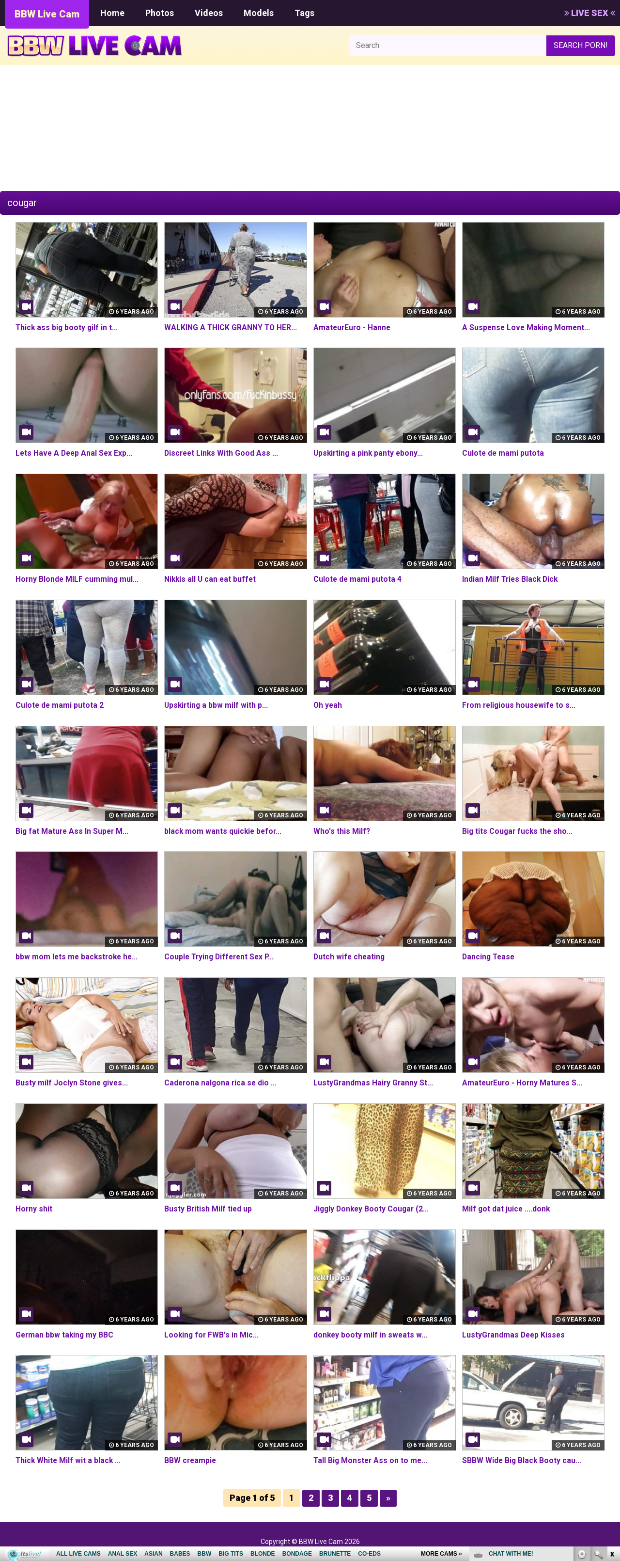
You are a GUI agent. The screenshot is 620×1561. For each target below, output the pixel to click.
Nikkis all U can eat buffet (211, 579)
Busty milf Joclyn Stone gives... (72, 1082)
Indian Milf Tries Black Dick (511, 579)
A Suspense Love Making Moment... (527, 327)
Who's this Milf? (342, 831)
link (611, 1409)
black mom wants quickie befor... (224, 831)
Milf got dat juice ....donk (506, 1208)
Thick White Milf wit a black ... (69, 1460)
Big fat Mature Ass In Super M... (73, 831)
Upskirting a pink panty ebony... (369, 453)
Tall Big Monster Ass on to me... (371, 1460)
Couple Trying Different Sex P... (221, 956)
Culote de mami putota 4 (358, 579)
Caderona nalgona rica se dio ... (221, 1082)
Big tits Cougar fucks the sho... (518, 831)
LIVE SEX (589, 13)
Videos (209, 13)
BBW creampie (190, 1460)
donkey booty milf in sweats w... (371, 1334)
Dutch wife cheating (350, 956)
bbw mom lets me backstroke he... (78, 956)
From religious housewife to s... (520, 705)
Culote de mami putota (503, 453)
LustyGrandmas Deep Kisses (514, 1334)
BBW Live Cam (47, 14)
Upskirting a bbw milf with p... (217, 705)
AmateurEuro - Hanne (352, 327)
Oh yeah (328, 705)
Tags (304, 13)
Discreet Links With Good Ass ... (222, 453)
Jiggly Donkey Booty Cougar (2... (372, 1208)
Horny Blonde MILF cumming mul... (78, 579)
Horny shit (34, 1208)
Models (259, 13)
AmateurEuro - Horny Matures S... (523, 1082)
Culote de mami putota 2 (60, 705)
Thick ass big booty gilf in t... (68, 327)
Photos (159, 13)
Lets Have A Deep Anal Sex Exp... (75, 453)
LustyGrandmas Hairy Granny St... (373, 1082)
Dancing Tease (489, 956)
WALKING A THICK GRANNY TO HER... (231, 327)
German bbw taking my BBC (65, 1334)
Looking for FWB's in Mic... (212, 1334)
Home (112, 13)
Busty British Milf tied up (208, 1208)
